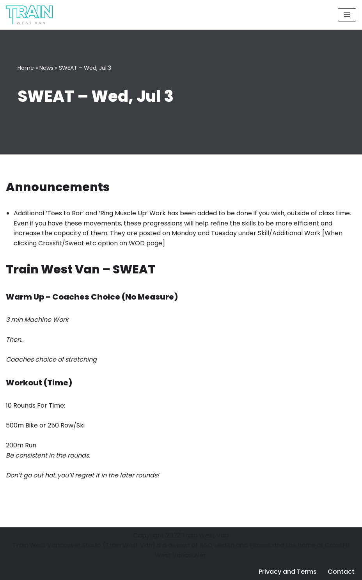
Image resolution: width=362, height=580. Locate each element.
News (46, 68)
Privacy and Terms (288, 571)
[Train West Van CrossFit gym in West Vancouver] (29, 14)
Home (26, 68)
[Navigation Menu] (347, 14)
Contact (341, 571)
